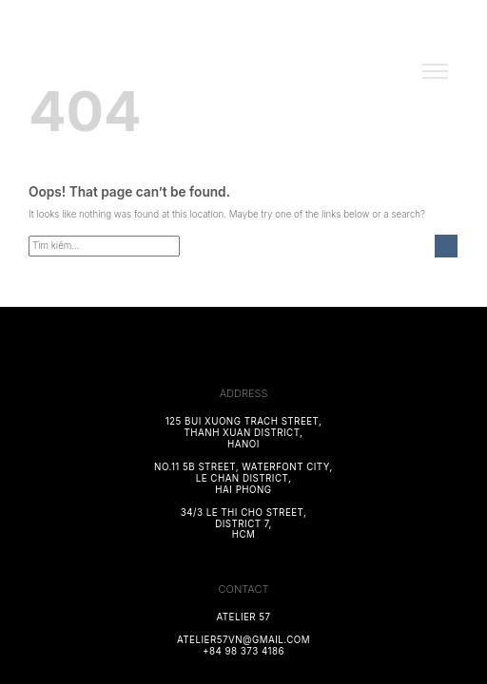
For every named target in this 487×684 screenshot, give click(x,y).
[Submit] (446, 246)
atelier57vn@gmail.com (243, 640)
